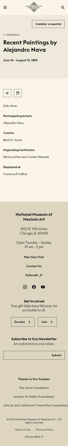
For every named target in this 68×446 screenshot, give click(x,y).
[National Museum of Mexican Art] (34, 7)
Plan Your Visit (34, 257)
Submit (57, 355)
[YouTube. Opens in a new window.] (43, 287)
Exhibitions (13, 34)
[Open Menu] (5, 7)
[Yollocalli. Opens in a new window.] (33, 275)
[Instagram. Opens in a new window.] (25, 287)
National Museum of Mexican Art (34, 217)
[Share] (7, 93)
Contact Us (34, 266)
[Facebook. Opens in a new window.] (34, 287)
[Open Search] (63, 7)
